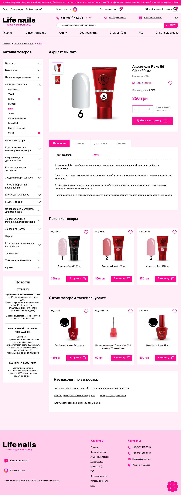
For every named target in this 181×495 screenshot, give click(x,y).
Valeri (11, 94)
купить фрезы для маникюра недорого (74, 395)
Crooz (11, 133)
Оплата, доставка (98, 476)
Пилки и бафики (14, 201)
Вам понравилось (111, 9)
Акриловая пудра (15, 140)
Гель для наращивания (18, 77)
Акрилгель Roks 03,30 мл (157, 266)
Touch (11, 113)
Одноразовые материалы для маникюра (19, 210)
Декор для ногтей (15, 228)
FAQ (92, 471)
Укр (176, 18)
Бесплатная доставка (22, 363)
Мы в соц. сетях (66, 9)
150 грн (55, 357)
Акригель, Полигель (16, 84)
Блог (92, 486)
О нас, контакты (98, 452)
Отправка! (23, 289)
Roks (10, 108)
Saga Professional (17, 128)
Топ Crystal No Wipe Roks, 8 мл (69, 345)
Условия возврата (99, 481)
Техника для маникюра (18, 260)
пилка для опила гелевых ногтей (71, 388)
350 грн (55, 278)
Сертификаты (96, 462)
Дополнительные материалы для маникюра (20, 220)
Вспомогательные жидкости (15, 169)
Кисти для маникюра (17, 194)
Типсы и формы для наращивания (16, 186)
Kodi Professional (17, 118)
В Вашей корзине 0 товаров (161, 9)
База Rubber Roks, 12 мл (157, 345)
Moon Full (13, 123)
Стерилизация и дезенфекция (14, 159)
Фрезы (9, 267)
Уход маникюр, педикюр (19, 177)
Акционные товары (99, 457)
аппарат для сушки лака (113, 395)
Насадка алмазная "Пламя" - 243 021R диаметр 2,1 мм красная (113, 346)
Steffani (12, 104)
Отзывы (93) (96, 467)
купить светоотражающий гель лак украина (77, 402)
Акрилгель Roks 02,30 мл (113, 266)
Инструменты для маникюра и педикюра (18, 149)
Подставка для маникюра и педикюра (19, 245)
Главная (94, 447)
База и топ (11, 70)
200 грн (144, 357)
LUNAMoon (13, 89)
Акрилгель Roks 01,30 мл (69, 266)
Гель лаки (10, 63)
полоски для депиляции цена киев (111, 388)
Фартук (9, 236)
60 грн (99, 357)
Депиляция (11, 253)
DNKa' (11, 99)
